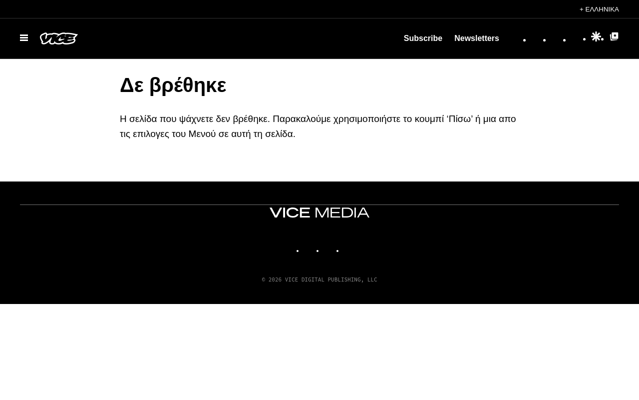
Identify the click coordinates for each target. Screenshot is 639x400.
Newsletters (476, 38)
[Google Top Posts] (614, 38)
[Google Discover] (596, 38)
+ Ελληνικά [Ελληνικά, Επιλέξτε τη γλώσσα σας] (599, 9)
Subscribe (423, 38)
